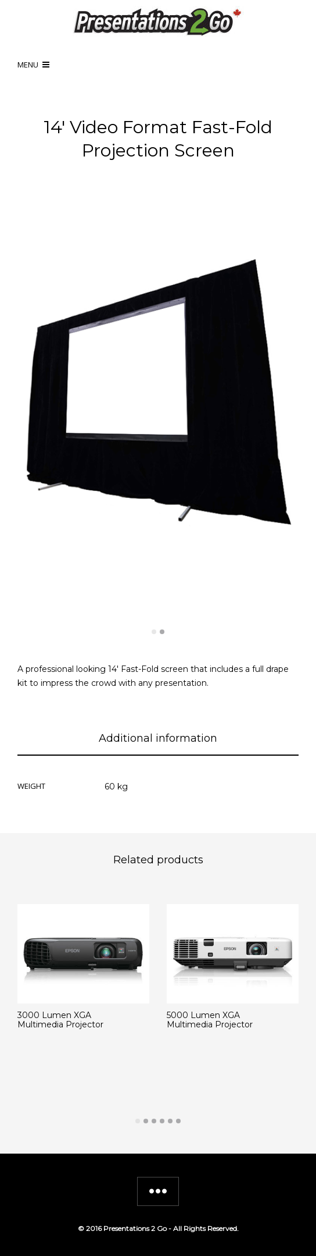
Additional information (158, 738)
